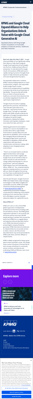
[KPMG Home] (10, 325)
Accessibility (6, 344)
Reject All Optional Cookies (16, 392)
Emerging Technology (8, 16)
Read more (7, 313)
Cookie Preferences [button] (8, 346)
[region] (16, 378)
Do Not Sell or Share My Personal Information (16, 348)
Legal (4, 340)
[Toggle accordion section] (28, 7)
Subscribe (21, 331)
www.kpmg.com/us (10, 252)
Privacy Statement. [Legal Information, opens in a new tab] (26, 385)
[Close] (31, 360)
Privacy (5, 342)
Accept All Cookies (16, 396)
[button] (30, 1)
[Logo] (4, 2)
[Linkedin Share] (14, 331)
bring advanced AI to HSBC (13, 188)
